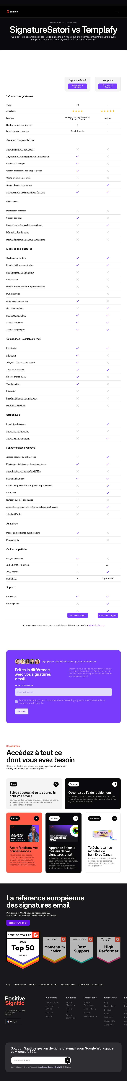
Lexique (107, 1010)
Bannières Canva (68, 984)
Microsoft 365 (90, 1009)
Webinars (108, 1017)
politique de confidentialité (51, 1067)
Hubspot (87, 1012)
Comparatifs (71, 23)
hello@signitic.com (96, 625)
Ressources (55, 23)
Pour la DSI (69, 1010)
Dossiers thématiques (48, 984)
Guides (32, 984)
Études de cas (20, 984)
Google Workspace (88, 1003)
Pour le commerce (70, 1016)
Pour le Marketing (70, 1003)
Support (49, 1016)
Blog (8, 984)
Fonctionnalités (51, 1002)
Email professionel (24, 685)
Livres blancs (110, 1006)
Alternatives (97, 984)
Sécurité (49, 1012)
